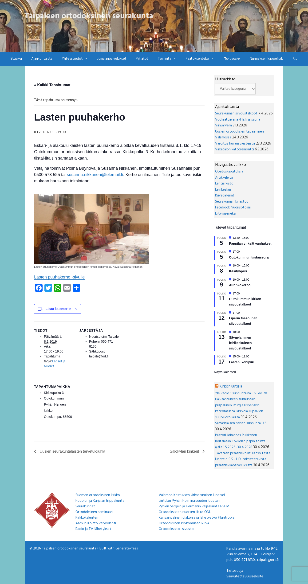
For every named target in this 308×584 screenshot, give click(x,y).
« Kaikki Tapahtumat (52, 85)
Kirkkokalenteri (86, 518)
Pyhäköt (142, 59)
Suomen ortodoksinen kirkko (97, 495)
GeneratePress (126, 548)
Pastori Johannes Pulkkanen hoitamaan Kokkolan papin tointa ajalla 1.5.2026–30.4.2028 (240, 441)
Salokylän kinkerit (185, 451)
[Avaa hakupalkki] (295, 59)
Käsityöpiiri (238, 271)
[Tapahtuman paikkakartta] (104, 410)
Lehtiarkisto (224, 183)
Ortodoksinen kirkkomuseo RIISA (184, 523)
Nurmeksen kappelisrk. (267, 59)
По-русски (232, 59)
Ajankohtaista (41, 59)
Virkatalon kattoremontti (234, 149)
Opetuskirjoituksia (229, 171)
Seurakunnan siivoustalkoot (236, 113)
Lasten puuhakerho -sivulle (59, 277)
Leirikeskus (223, 189)
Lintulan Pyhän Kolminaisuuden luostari (189, 501)
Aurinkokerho (239, 285)
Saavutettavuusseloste (244, 576)
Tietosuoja (234, 571)
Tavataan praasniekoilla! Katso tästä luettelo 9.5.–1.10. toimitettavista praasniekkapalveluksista (242, 459)
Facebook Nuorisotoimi (233, 207)
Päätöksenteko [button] (202, 59)
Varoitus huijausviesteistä (235, 143)
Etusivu (16, 59)
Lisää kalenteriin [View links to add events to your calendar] (58, 309)
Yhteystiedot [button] (77, 59)
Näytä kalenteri (225, 372)
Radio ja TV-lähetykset (93, 529)
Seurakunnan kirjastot (231, 201)
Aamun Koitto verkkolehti (95, 523)
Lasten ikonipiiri (241, 362)
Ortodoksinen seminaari (94, 512)
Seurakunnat (85, 506)
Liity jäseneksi (225, 213)
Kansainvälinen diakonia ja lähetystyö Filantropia (196, 518)
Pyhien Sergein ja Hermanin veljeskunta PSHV (194, 506)
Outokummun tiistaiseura (249, 257)
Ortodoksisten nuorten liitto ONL (185, 512)
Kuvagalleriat (224, 195)
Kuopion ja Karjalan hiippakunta (99, 501)
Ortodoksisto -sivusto (176, 529)
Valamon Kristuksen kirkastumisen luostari (192, 495)
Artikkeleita (224, 177)
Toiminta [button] (169, 59)
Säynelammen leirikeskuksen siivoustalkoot (240, 343)
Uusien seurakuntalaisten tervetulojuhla (72, 451)
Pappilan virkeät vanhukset (250, 243)
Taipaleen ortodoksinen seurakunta (89, 16)
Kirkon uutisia (230, 386)
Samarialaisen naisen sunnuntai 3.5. (241, 423)
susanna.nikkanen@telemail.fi (95, 174)
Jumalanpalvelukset (111, 59)
